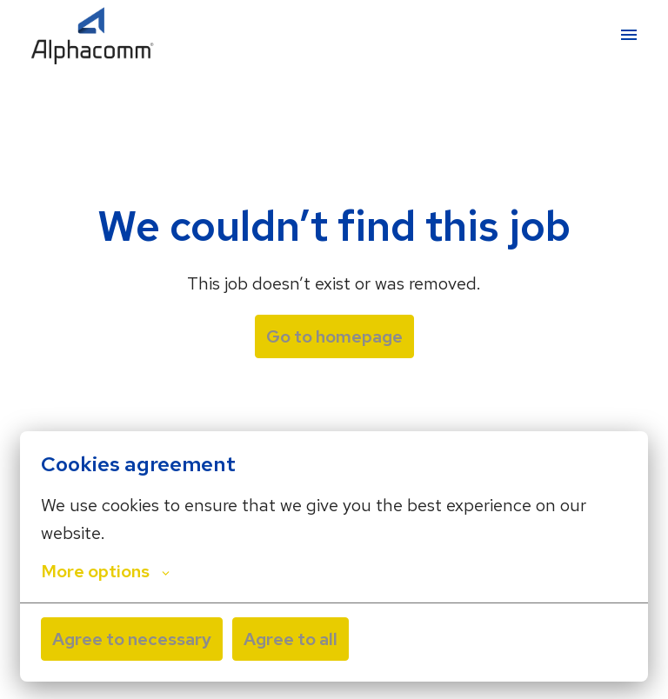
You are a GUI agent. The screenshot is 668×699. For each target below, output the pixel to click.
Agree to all (290, 639)
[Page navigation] (629, 34)
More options (105, 571)
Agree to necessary (131, 639)
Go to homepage (334, 336)
